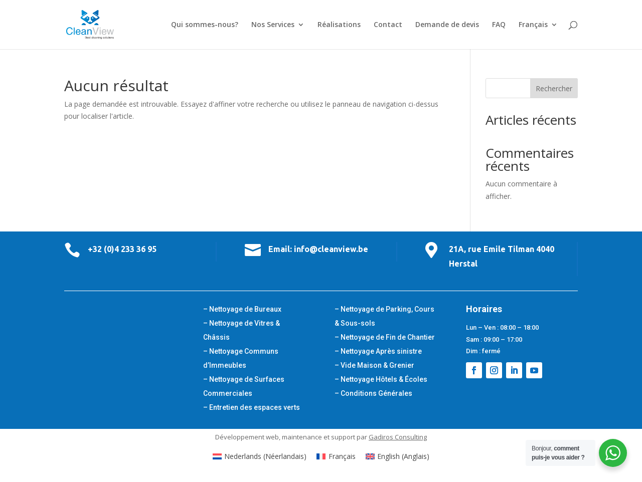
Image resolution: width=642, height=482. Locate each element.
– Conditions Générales (373, 393)
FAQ (499, 25)
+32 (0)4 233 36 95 (122, 249)
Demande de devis (447, 25)
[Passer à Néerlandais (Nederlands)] (260, 456)
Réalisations (339, 25)
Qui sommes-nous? (204, 25)
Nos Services (272, 25)
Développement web (247, 436)
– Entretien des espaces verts (251, 407)
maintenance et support (318, 436)
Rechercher (554, 88)
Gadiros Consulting (398, 436)
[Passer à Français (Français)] (336, 456)
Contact (388, 25)
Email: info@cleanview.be (318, 249)
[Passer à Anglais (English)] (398, 456)
